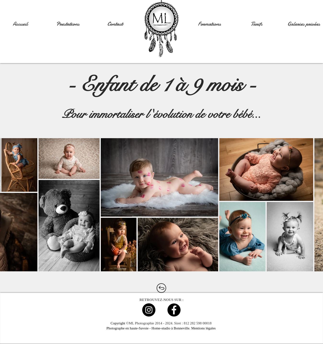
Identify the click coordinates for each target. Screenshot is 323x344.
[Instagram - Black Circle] (148, 310)
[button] (67, 24)
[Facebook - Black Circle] (174, 310)
